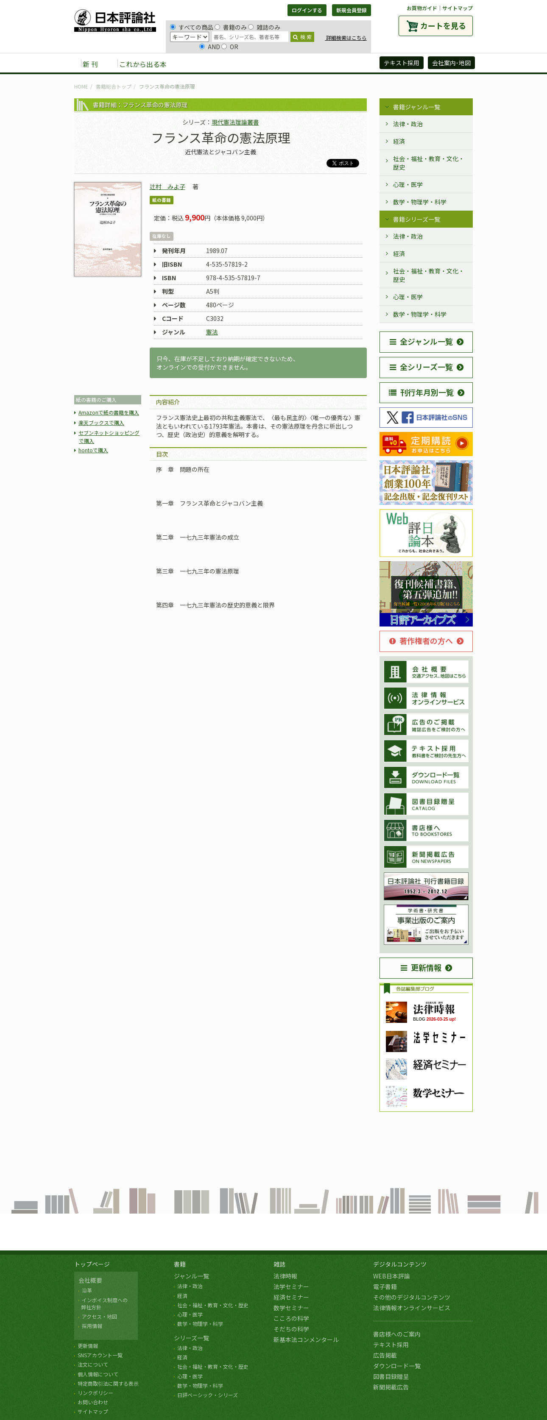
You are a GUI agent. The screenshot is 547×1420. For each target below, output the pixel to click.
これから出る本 (143, 64)
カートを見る (443, 25)
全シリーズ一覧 (421, 366)
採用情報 (92, 1325)
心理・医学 (408, 184)
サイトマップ (457, 7)
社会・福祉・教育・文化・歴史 (428, 162)
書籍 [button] (193, 63)
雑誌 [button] (221, 63)
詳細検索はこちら (346, 37)
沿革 (87, 1290)
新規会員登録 (351, 10)
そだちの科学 (291, 1329)
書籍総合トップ (113, 86)
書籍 (180, 1264)
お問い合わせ (93, 1402)
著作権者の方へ (421, 640)
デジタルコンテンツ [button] (273, 63)
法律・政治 (408, 124)
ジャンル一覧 (191, 1276)
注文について (93, 1364)
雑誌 (279, 1264)
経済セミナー (291, 1297)
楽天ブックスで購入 (101, 422)
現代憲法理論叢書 (235, 122)
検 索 (302, 36)
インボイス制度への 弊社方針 (103, 1303)
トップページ (92, 1264)
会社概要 (90, 1280)
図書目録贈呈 (391, 1376)
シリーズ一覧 (191, 1338)
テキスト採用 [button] (401, 62)
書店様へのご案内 (397, 1334)
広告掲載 (385, 1355)
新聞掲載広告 (391, 1387)
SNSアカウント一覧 (100, 1355)
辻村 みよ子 (167, 186)
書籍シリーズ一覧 (416, 219)
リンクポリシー (95, 1392)
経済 (399, 141)
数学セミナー (291, 1307)
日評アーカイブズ (342, 63)
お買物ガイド (422, 7)
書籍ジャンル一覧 (416, 107)
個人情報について (98, 1374)
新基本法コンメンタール (306, 1339)
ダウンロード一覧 (397, 1366)
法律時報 (285, 1276)
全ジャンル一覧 (421, 341)
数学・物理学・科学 (420, 202)
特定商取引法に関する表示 (108, 1383)
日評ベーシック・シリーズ (207, 1394)
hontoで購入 (93, 450)
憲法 (212, 332)
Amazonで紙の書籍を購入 (108, 412)
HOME (81, 86)
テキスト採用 (391, 1344)
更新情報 (421, 967)
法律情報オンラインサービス (411, 1307)
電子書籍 (385, 1286)
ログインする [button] (307, 10)
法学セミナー (291, 1286)
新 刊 (90, 64)
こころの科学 (291, 1318)
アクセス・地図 (99, 1316)
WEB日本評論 (391, 1276)
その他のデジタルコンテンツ (411, 1297)
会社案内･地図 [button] (451, 62)
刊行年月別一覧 (421, 392)
